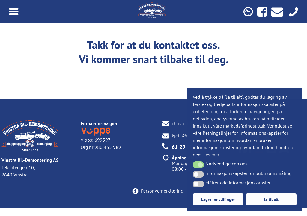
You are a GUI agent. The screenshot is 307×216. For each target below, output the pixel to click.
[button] (198, 164)
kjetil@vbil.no (186, 136)
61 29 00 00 (186, 146)
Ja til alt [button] (271, 199)
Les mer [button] (211, 155)
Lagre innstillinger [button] (218, 199)
